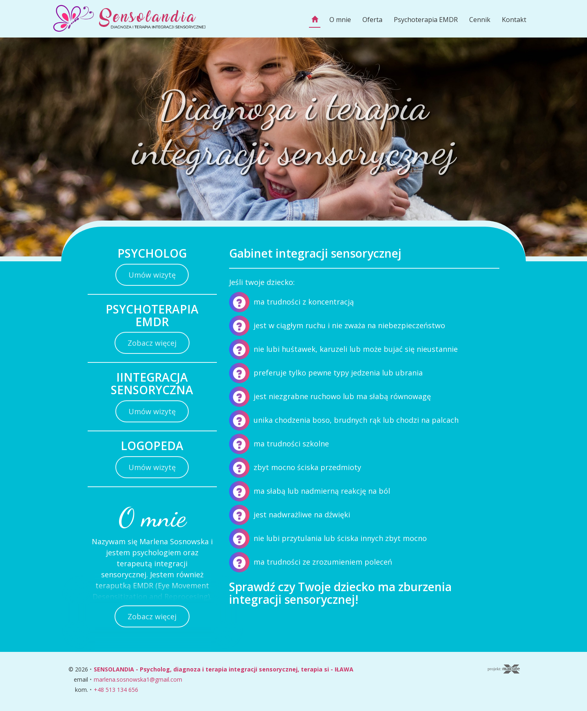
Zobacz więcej (152, 343)
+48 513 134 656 (116, 689)
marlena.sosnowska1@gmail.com (138, 679)
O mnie (340, 19)
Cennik (479, 19)
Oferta (372, 19)
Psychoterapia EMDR (426, 19)
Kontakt (514, 19)
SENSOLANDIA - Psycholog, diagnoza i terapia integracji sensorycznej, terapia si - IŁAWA (223, 669)
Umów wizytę (152, 275)
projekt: (504, 669)
